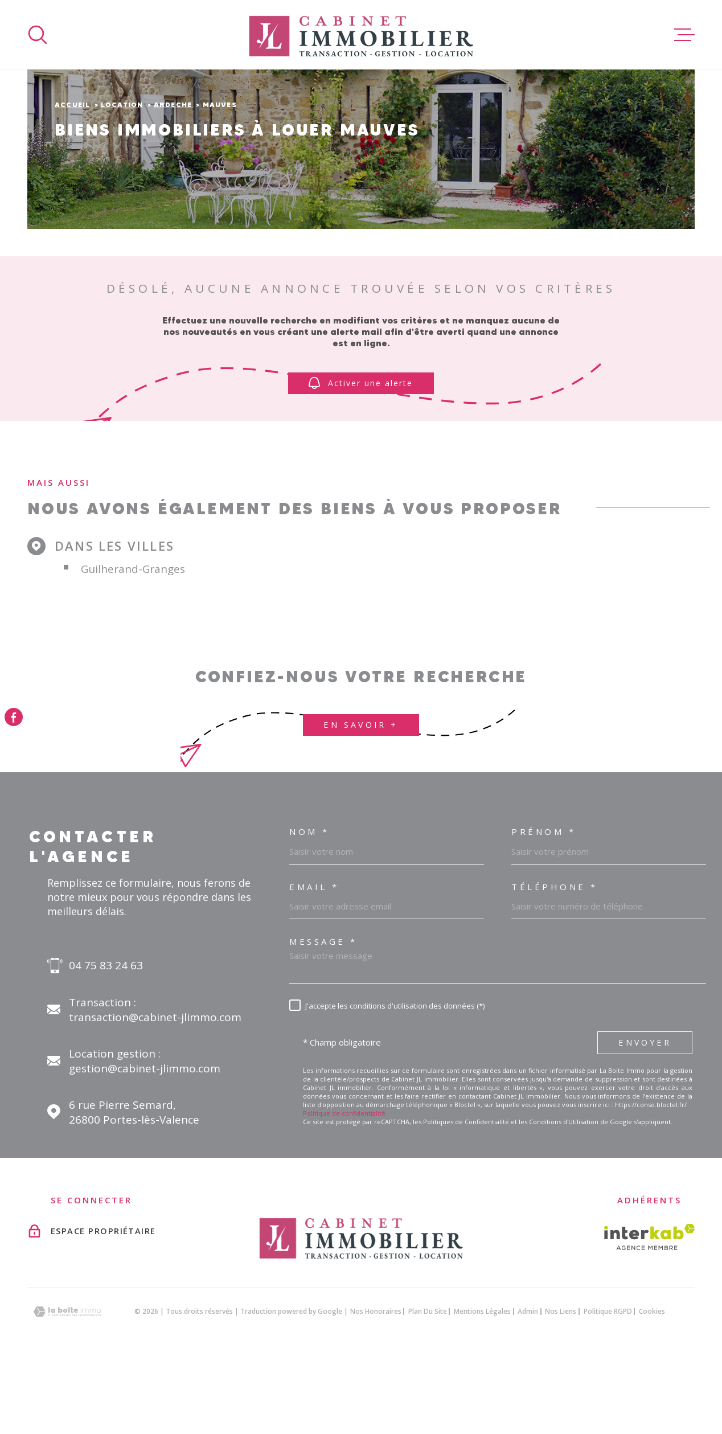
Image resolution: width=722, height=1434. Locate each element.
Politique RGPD (608, 1383)
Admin (528, 1383)
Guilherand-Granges (133, 640)
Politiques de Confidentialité (466, 1193)
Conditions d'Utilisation (563, 1193)
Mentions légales (482, 1383)
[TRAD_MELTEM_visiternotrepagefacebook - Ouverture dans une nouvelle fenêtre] (14, 717)
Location (122, 176)
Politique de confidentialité (344, 1185)
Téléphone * (554, 958)
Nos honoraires (375, 1383)
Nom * (309, 903)
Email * (314, 958)
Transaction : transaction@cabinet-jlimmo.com (155, 1081)
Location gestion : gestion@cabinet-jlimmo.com (144, 1133)
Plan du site (427, 1383)
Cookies (652, 1383)
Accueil (72, 176)
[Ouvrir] (37, 34)
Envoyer (644, 1114)
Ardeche (173, 176)
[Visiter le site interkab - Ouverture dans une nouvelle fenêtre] (649, 1309)
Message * (323, 1013)
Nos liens (560, 1383)
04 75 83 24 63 (106, 1037)
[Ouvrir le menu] (684, 34)
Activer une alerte (361, 455)
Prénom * (543, 903)
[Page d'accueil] (361, 35)
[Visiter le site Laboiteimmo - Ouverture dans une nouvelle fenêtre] (67, 1383)
